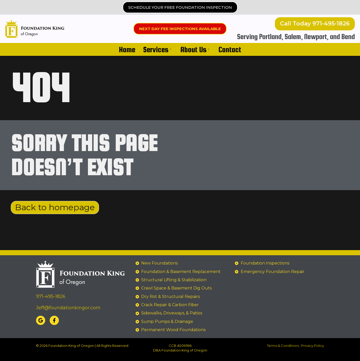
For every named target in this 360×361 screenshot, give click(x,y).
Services (157, 49)
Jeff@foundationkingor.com (68, 308)
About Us (194, 49)
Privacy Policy (312, 346)
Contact (229, 49)
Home (127, 49)
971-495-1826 (50, 297)
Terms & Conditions (283, 346)
